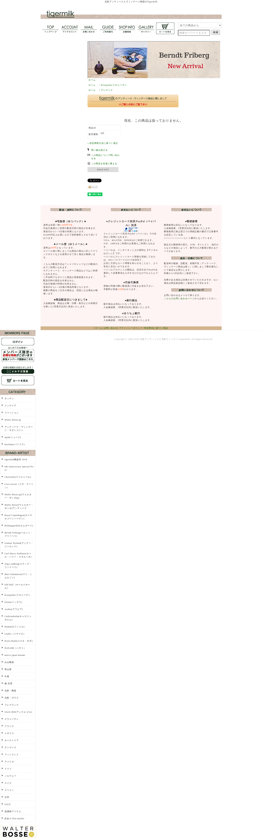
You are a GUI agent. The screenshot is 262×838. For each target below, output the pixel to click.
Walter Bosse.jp (13, 420)
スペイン (9, 790)
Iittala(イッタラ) (13, 602)
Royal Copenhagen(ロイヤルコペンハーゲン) (18, 517)
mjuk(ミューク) (13, 437)
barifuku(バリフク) (15, 444)
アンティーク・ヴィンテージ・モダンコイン (19, 428)
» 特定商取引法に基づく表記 (103, 143)
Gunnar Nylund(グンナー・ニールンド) (19, 545)
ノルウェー (10, 776)
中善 (7, 676)
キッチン (9, 398)
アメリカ (9, 761)
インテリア (10, 405)
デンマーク (107, 90)
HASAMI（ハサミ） (15, 648)
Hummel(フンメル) (15, 626)
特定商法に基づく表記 (156, 328)
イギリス (9, 733)
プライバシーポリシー (131, 328)
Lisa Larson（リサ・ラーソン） (19, 486)
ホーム (92, 80)
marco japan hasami (15, 655)
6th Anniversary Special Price (19, 468)
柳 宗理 (8, 683)
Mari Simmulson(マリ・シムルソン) (18, 576)
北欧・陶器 (10, 690)
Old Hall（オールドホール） (17, 586)
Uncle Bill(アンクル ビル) (18, 712)
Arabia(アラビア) (14, 609)
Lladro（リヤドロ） (15, 634)
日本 (7, 797)
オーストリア (12, 740)
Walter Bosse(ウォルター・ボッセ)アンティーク (19, 506)
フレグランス (12, 705)
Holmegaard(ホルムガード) (19, 525)
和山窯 (8, 669)
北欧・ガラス (12, 697)
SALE (8, 804)
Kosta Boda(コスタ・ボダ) (19, 641)
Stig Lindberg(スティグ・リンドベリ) (18, 565)
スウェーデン (12, 719)
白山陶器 (9, 662)
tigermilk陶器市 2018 (16, 459)
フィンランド (12, 754)
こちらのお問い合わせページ (179, 298)
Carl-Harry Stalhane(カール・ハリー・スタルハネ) (18, 555)
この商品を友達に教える (104, 163)
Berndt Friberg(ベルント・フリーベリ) (19, 534)
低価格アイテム (13, 811)
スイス (8, 783)
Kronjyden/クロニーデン (114, 85)
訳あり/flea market (14, 818)
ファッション (12, 412)
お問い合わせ (111, 328)
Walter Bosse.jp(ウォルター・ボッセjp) (18, 496)
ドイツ (8, 769)
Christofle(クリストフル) (18, 477)
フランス (9, 726)
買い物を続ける (99, 150)
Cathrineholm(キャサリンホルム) (18, 618)
